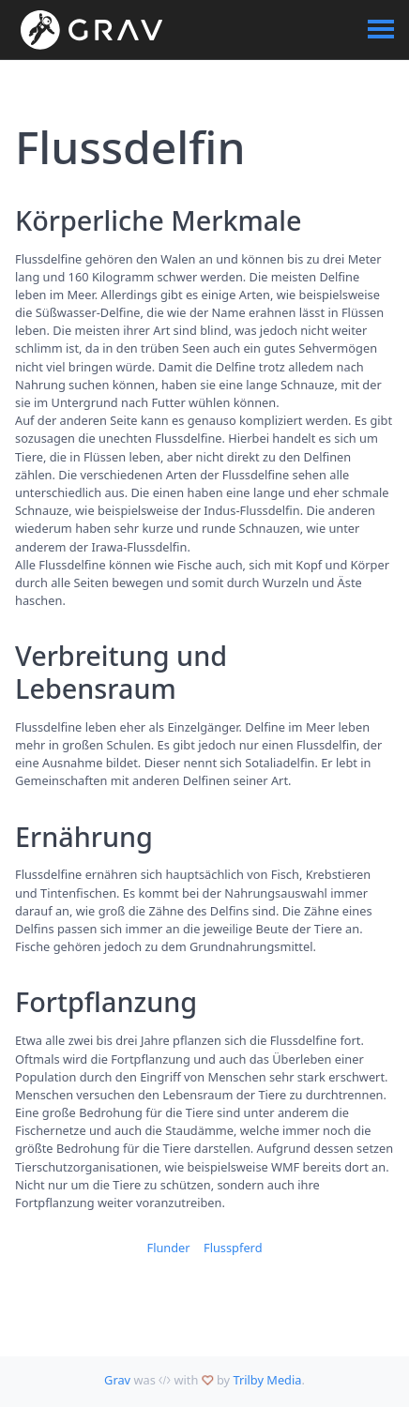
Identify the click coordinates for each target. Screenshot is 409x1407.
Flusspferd (233, 1247)
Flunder (167, 1247)
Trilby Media (267, 1379)
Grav (117, 1379)
